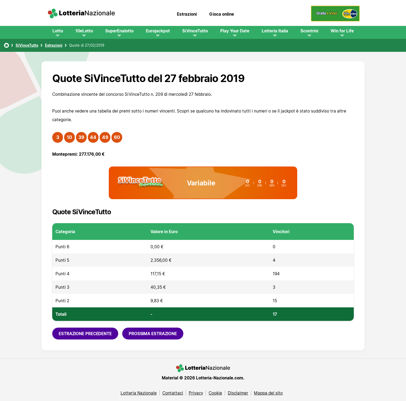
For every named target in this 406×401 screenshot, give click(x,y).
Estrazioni (187, 14)
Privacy (196, 393)
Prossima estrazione (153, 333)
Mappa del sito (268, 393)
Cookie (215, 393)
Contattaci (172, 393)
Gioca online (221, 14)
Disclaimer (238, 393)
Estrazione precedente (85, 333)
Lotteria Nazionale (139, 393)
